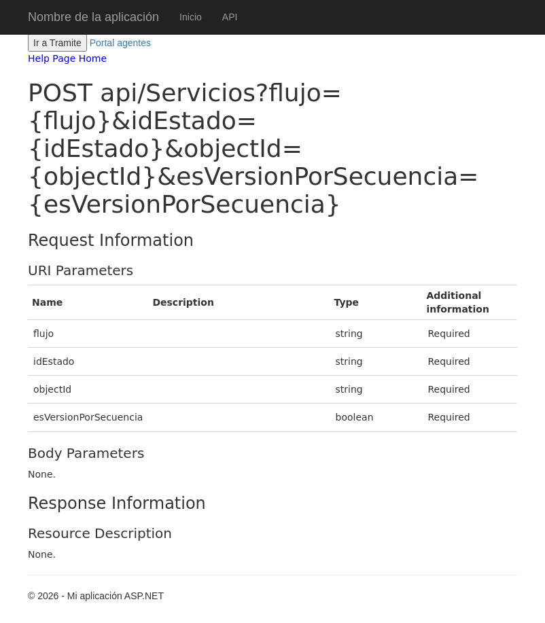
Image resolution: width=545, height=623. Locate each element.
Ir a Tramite (57, 42)
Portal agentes (120, 42)
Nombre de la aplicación (93, 17)
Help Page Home (67, 58)
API (230, 17)
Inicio (190, 17)
